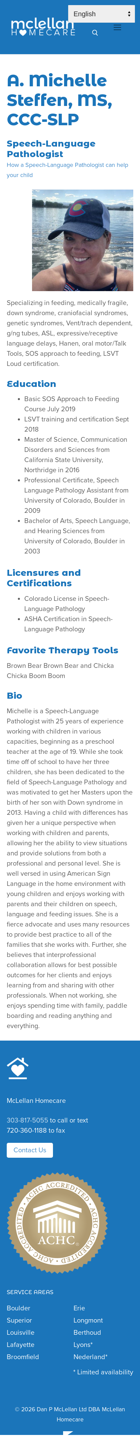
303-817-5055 (27, 1120)
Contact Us (29, 1150)
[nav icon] (117, 27)
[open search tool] (95, 33)
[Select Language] (101, 14)
